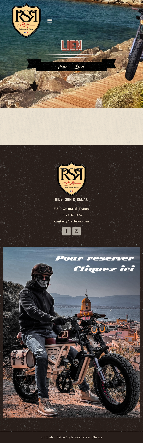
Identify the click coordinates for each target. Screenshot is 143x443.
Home (62, 67)
